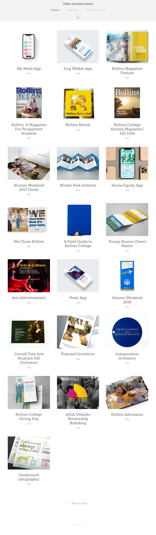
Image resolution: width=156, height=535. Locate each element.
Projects (55, 10)
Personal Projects (96, 10)
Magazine (73, 10)
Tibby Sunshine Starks (78, 3)
